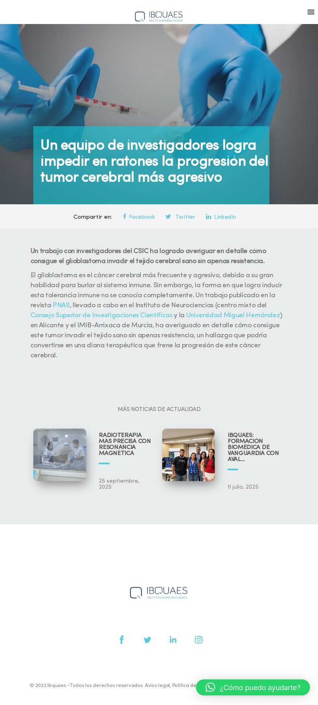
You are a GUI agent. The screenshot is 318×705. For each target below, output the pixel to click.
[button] (253, 687)
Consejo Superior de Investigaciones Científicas (102, 315)
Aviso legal (157, 685)
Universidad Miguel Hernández (233, 315)
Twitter (180, 217)
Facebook (139, 217)
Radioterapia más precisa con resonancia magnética (125, 445)
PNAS (61, 305)
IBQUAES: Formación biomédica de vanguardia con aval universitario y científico (253, 448)
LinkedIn (221, 217)
